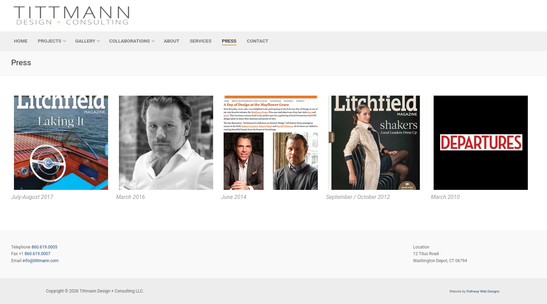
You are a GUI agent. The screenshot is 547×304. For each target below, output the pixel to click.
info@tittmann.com (41, 260)
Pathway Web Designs (482, 291)
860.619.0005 (44, 247)
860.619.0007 (37, 253)
